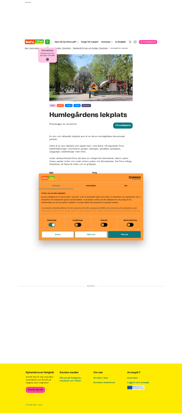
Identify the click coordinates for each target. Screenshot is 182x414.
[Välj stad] (47, 41)
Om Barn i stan (101, 378)
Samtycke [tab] (56, 186)
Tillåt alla (124, 234)
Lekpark (68, 105)
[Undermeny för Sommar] (106, 42)
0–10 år (60, 105)
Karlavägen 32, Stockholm (64, 124)
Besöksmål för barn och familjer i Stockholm (90, 48)
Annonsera (132, 378)
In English (120, 42)
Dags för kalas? (89, 42)
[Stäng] (47, 59)
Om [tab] (125, 186)
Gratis (52, 105)
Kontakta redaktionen (104, 383)
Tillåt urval (91, 234)
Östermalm (86, 105)
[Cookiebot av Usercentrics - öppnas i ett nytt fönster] (130, 178)
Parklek (77, 105)
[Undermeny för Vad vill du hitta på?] (66, 42)
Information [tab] (91, 186)
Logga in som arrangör (138, 383)
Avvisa (57, 234)
